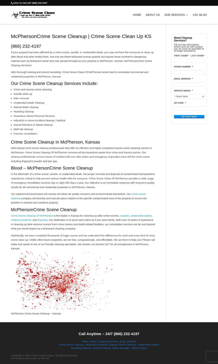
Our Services (174, 15)
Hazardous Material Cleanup (101, 344)
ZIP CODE (180, 103)
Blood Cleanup (127, 344)
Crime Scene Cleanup (71, 344)
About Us (153, 15)
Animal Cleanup (102, 348)
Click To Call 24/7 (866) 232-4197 (30, 3)
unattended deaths (141, 215)
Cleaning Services (108, 341)
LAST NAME (197, 56)
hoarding (43, 219)
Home (137, 15)
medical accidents (21, 219)
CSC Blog (200, 15)
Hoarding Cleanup (81, 348)
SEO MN (45, 358)
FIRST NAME (181, 56)
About (93, 341)
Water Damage (120, 348)
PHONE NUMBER (183, 67)
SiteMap (131, 341)
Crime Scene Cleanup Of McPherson (32, 215)
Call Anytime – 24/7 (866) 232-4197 (109, 334)
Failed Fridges (139, 348)
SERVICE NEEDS (183, 91)
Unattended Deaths (148, 344)
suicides (124, 215)
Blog (122, 341)
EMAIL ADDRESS (183, 79)
